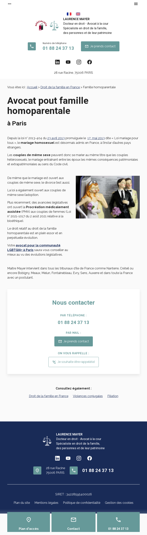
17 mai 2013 (96, 138)
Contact (73, 529)
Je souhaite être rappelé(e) (73, 362)
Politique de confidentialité (81, 503)
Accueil (32, 87)
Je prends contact (100, 46)
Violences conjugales (88, 396)
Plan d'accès (29, 529)
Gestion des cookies (119, 503)
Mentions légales (46, 503)
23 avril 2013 (56, 138)
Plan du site (22, 503)
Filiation (112, 396)
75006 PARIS (73, 72)
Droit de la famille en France (60, 87)
